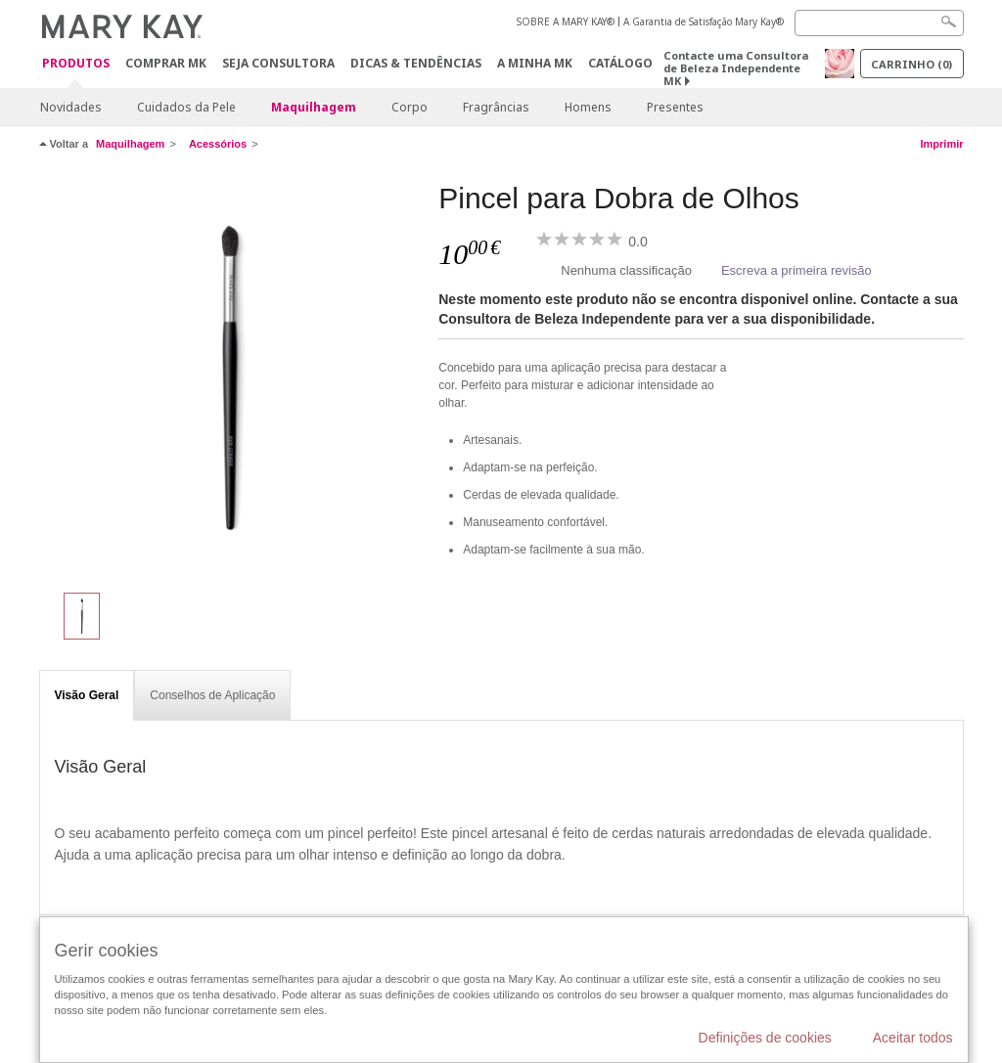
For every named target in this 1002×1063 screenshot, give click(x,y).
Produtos (76, 64)
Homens (588, 107)
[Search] (879, 23)
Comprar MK (165, 63)
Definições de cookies (765, 1037)
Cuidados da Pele (186, 107)
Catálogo (620, 63)
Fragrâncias (496, 107)
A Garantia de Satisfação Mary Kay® (703, 21)
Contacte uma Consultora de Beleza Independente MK (735, 68)
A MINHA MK (534, 63)
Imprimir (941, 144)
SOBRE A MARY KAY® (566, 21)
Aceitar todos (913, 1037)
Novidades (71, 107)
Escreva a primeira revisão (796, 270)
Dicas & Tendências (415, 63)
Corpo (409, 107)
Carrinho (911, 64)
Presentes (675, 107)
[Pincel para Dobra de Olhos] (232, 377)
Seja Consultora (278, 63)
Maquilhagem (313, 107)
